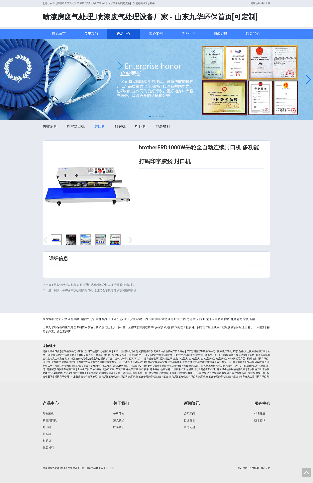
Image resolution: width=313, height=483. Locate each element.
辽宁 (92, 319)
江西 (145, 319)
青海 (239, 319)
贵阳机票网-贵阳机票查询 (99, 373)
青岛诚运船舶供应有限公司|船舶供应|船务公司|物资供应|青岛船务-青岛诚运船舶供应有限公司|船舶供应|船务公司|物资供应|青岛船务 (169, 376)
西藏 (221, 319)
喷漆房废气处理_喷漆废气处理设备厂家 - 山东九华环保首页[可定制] (106, 358)
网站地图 (255, 3)
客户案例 (156, 34)
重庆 (195, 319)
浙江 (126, 319)
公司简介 (118, 413)
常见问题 (189, 427)
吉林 (98, 319)
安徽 (133, 319)
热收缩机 (50, 126)
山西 (77, 319)
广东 (177, 319)
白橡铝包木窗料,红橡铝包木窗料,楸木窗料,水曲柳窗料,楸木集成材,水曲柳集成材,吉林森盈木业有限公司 (177, 362)
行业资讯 (189, 420)
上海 (114, 319)
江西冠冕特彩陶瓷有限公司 (200, 351)
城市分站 (265, 3)
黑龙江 (106, 319)
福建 (139, 319)
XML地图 (243, 468)
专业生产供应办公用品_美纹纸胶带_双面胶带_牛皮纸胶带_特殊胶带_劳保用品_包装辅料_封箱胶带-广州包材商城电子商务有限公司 (146, 369)
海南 (189, 319)
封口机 (99, 126)
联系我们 (253, 34)
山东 (152, 319)
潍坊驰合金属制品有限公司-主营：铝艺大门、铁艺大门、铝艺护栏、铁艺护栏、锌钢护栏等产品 (194, 358)
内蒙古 (84, 319)
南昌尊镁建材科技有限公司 (106, 362)
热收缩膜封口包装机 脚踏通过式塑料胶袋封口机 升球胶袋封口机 (94, 284)
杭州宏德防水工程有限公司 (202, 355)
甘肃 (233, 319)
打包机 (120, 126)
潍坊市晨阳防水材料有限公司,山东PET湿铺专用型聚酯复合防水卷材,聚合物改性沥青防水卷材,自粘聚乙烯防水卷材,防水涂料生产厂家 (172, 365)
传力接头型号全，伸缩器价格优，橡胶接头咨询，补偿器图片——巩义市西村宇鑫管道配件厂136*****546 (131, 355)
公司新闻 (189, 413)
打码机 (140, 126)
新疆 (252, 319)
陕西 (227, 319)
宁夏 (246, 319)
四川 (202, 319)
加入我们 (118, 420)
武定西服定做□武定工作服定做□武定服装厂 (172, 373)
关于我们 (91, 34)
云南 (214, 319)
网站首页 (59, 34)
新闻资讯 (220, 34)
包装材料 (163, 126)
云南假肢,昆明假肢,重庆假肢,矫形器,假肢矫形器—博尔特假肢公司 (231, 373)
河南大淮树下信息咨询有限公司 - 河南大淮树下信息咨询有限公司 (77, 351)
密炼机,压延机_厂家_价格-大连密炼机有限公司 (241, 351)
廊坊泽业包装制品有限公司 (231, 369)
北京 (58, 319)
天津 (64, 319)
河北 (70, 319)
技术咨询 (259, 420)
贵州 (208, 319)
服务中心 (188, 34)
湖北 (164, 319)
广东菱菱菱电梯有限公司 (84, 376)
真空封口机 (76, 126)
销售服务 (259, 413)
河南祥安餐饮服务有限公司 (61, 369)
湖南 (170, 319)
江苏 (120, 319)
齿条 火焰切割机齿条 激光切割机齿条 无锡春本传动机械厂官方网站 (149, 351)
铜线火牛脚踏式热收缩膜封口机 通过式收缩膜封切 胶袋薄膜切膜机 (95, 290)
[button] (4, 79)
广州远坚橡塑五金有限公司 (233, 355)
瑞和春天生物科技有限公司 (254, 376)
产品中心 (123, 34)
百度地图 (254, 468)
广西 (183, 319)
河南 (158, 319)
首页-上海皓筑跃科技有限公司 (131, 373)
